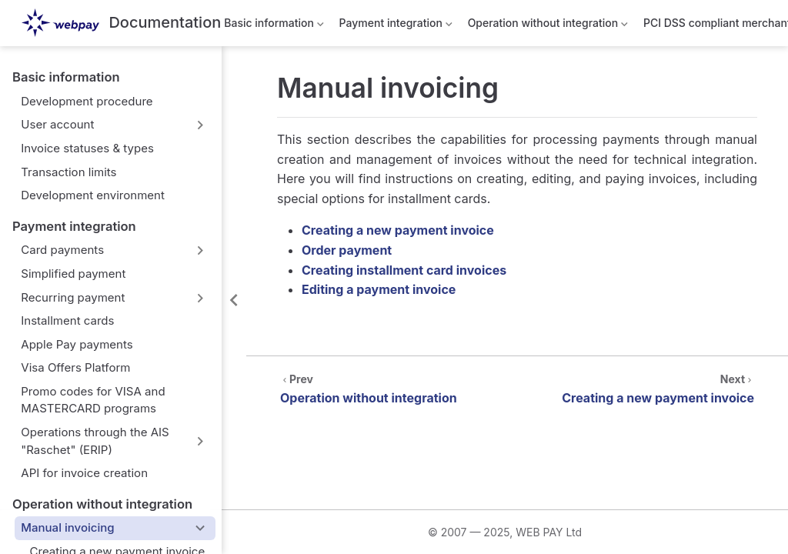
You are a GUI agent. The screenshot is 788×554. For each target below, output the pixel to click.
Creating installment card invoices (404, 270)
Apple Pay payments (76, 344)
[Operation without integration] (390, 387)
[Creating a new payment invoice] (636, 387)
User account (57, 124)
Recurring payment (73, 297)
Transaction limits (68, 172)
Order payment (347, 250)
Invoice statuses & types (87, 148)
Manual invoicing (67, 527)
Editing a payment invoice (379, 289)
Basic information (273, 25)
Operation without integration (549, 25)
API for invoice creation (84, 473)
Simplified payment (73, 273)
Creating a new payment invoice (398, 230)
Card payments (62, 249)
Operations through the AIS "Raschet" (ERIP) (95, 441)
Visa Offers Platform (75, 367)
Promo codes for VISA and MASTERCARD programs (93, 400)
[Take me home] (121, 23)
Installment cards (67, 320)
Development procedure (86, 101)
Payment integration (396, 25)
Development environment (93, 195)
